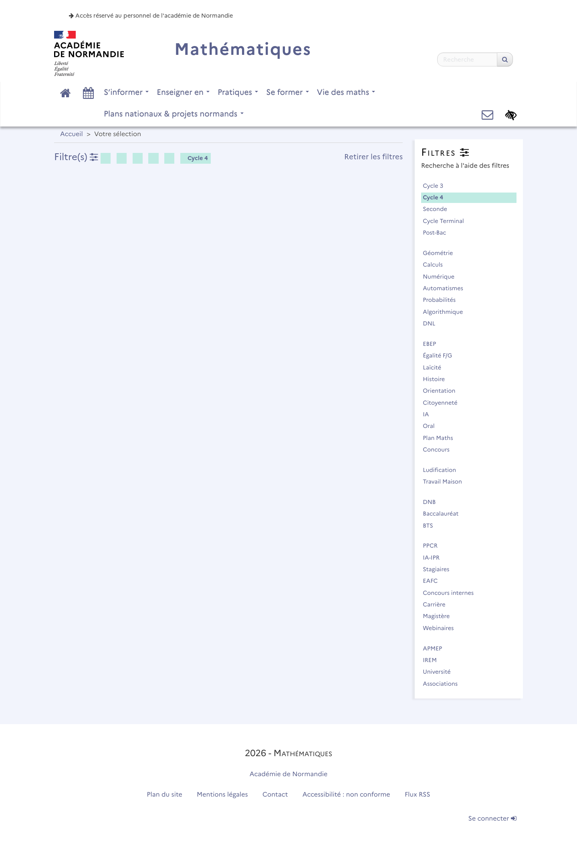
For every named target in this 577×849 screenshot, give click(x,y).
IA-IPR (434, 557)
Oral (432, 426)
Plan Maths (441, 438)
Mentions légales (222, 795)
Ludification (443, 470)
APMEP (436, 648)
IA (429, 414)
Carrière (437, 604)
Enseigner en (183, 92)
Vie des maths (346, 92)
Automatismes (446, 288)
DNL (432, 323)
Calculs (436, 264)
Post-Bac (438, 232)
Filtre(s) (76, 157)
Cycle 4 (195, 158)
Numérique (442, 276)
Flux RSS (417, 795)
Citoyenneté (443, 402)
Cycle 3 (436, 185)
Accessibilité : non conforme (346, 795)
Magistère (440, 616)
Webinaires (442, 628)
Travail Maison (446, 481)
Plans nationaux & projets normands (174, 113)
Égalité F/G (441, 355)
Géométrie (441, 253)
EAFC (434, 580)
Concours (439, 449)
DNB (433, 502)
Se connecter (492, 819)
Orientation (442, 390)
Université (440, 671)
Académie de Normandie (289, 774)
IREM (433, 660)
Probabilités (443, 299)
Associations (444, 683)
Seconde (438, 209)
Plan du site (164, 795)
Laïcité (435, 367)
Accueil (71, 134)
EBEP (433, 343)
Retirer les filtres (373, 156)
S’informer (126, 92)
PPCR (434, 545)
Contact (275, 795)
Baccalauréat (444, 513)
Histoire (437, 379)
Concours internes (452, 592)
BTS (431, 525)
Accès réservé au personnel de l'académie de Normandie (151, 15)
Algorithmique (446, 311)
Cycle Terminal (447, 221)
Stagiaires (439, 569)
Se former (287, 92)
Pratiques (238, 92)
